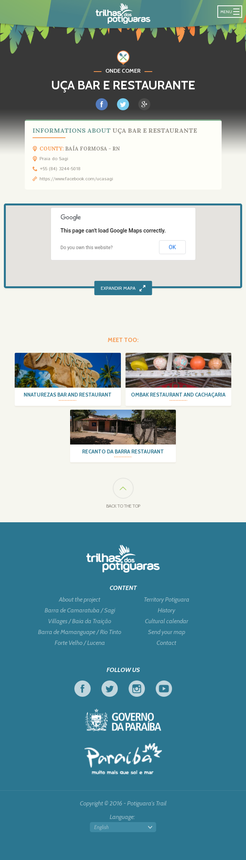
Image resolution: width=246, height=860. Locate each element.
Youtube (164, 688)
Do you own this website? (86, 247)
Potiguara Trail (123, 13)
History (166, 610)
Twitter (109, 688)
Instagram (137, 688)
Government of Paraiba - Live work (123, 719)
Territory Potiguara (166, 600)
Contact (166, 643)
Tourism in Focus (123, 758)
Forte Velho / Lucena (80, 643)
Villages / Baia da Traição (79, 621)
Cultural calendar (166, 621)
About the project (79, 600)
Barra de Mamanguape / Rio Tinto (79, 632)
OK (172, 247)
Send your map (166, 632)
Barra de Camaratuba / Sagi (80, 610)
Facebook (82, 688)
